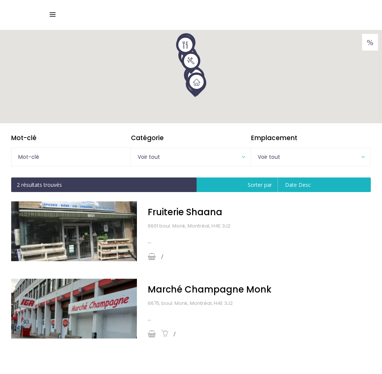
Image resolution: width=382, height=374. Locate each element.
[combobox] (191, 157)
